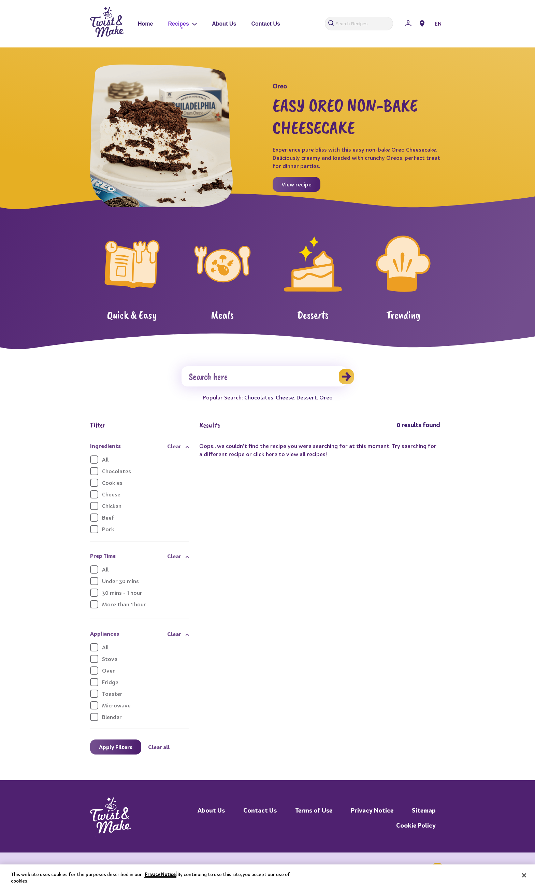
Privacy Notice (372, 810)
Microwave (110, 705)
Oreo (326, 397)
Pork (102, 529)
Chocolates (258, 397)
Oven (103, 670)
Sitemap (424, 810)
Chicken (105, 506)
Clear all (159, 747)
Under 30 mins (114, 581)
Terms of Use (313, 810)
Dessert (307, 397)
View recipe (296, 184)
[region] (267, 876)
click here (265, 454)
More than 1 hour (118, 604)
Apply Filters (115, 747)
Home (145, 24)
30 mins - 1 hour (116, 593)
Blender (106, 717)
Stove (103, 659)
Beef (102, 517)
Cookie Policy (416, 825)
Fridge (104, 682)
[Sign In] (408, 23)
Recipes (182, 24)
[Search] (264, 376)
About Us (224, 24)
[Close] (524, 875)
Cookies (106, 483)
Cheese (285, 397)
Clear (174, 446)
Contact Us (265, 24)
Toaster (106, 694)
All (99, 459)
